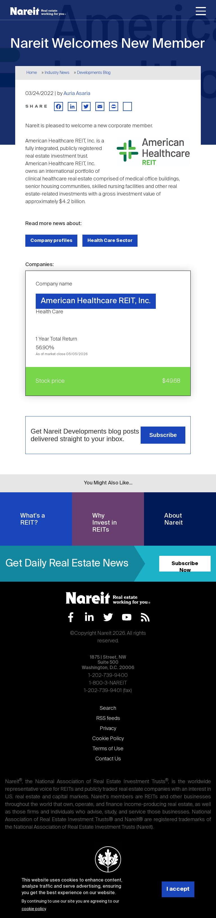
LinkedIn (89, 617)
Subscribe (163, 435)
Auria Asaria (77, 93)
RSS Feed (145, 617)
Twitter (108, 617)
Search (108, 708)
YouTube (127, 617)
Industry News (57, 73)
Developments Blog (94, 73)
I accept (178, 889)
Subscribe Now (185, 566)
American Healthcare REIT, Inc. (96, 301)
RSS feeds (108, 718)
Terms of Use (108, 748)
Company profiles (51, 240)
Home (31, 73)
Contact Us (108, 758)
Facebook (71, 617)
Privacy (108, 728)
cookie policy (34, 909)
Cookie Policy (108, 738)
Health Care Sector (109, 240)
